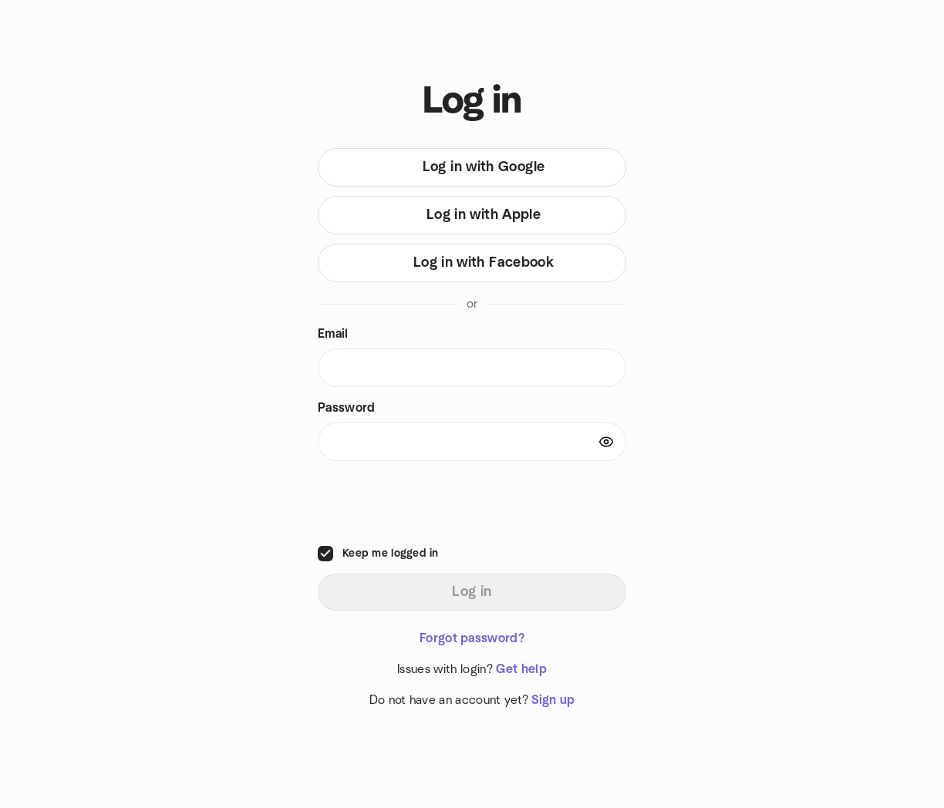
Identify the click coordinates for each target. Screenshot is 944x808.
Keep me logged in (390, 553)
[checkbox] (325, 553)
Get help (521, 669)
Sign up (553, 700)
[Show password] (606, 441)
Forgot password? (472, 638)
